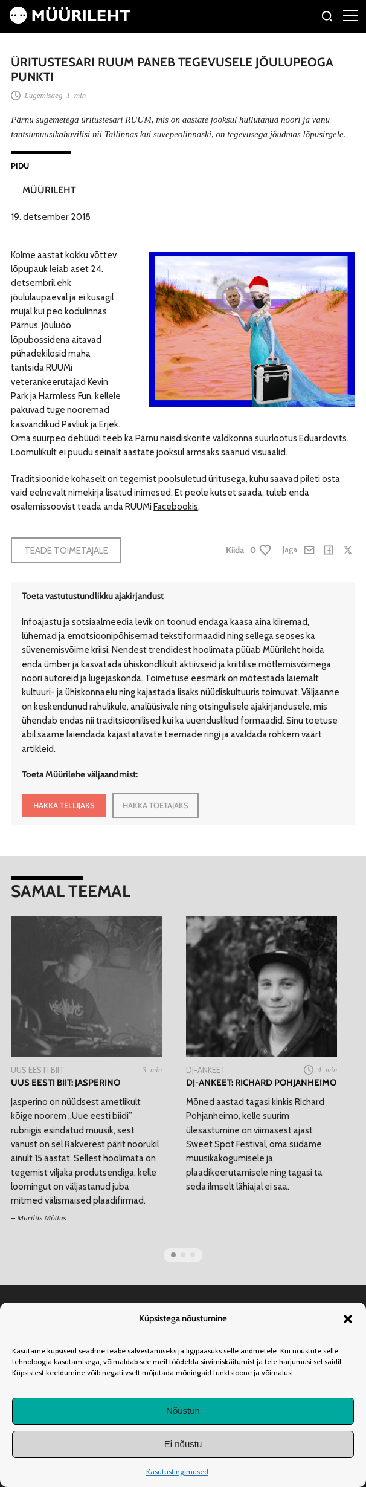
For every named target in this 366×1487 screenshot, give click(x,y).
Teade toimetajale (66, 550)
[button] (348, 1319)
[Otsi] (328, 18)
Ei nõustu (183, 1444)
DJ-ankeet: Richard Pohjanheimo (261, 1082)
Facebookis (175, 506)
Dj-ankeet (206, 1070)
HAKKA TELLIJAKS (64, 805)
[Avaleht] (70, 20)
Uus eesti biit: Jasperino (65, 1082)
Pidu (20, 165)
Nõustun (183, 1410)
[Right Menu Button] (350, 15)
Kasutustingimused (177, 1471)
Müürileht (49, 190)
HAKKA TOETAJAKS (155, 805)
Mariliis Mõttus (41, 1217)
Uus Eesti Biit (38, 1070)
